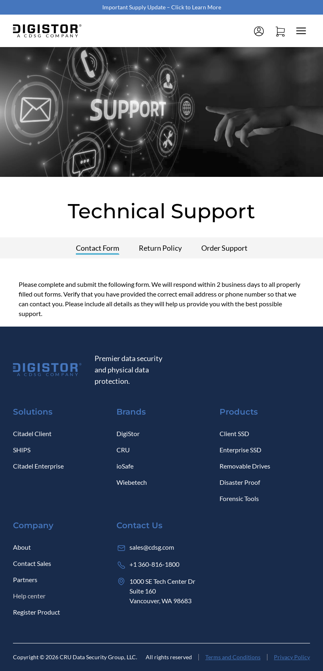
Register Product (36, 612)
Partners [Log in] (25, 579)
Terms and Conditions (233, 657)
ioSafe (125, 466)
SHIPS (21, 450)
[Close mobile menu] (301, 31)
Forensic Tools (239, 498)
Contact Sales (32, 563)
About (22, 547)
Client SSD (234, 433)
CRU (123, 450)
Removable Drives (245, 466)
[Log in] (259, 31)
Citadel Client (32, 433)
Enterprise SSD (240, 450)
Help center (29, 596)
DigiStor (128, 433)
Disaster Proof (240, 482)
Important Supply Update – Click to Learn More (161, 7)
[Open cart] (280, 31)
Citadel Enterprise (38, 466)
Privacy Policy (292, 657)
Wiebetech (131, 482)
